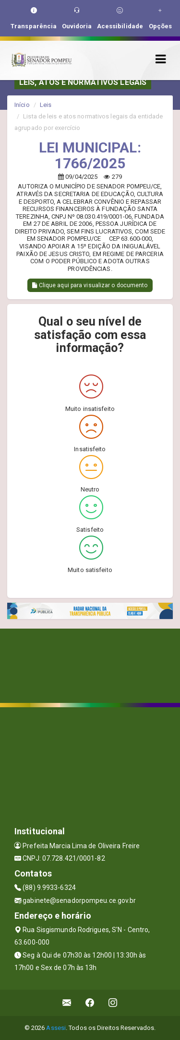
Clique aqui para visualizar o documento (89, 285)
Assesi (56, 1027)
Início (22, 104)
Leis (45, 104)
